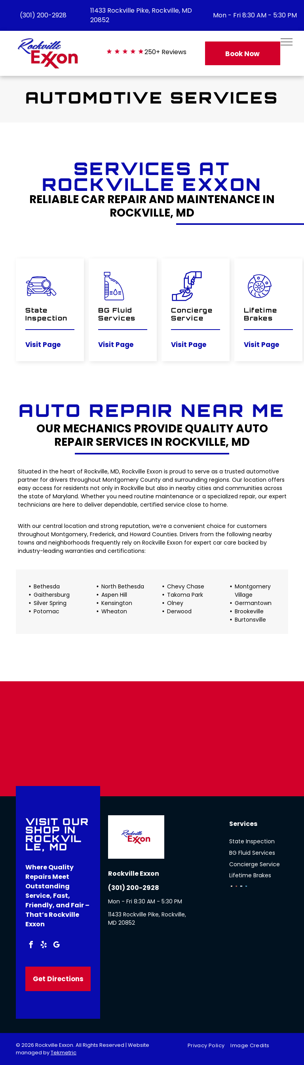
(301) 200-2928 (43, 15)
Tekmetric (63, 1052)
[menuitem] (209, 1045)
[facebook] (30, 945)
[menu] (286, 42)
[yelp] (43, 945)
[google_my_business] (56, 945)
